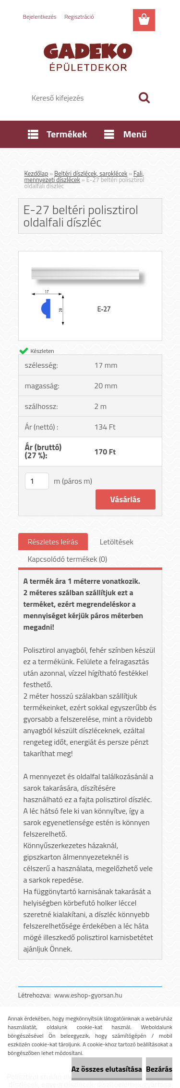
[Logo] (90, 56)
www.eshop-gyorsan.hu (88, 995)
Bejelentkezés (40, 16)
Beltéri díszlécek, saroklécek (90, 173)
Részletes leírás (53, 541)
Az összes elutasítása (107, 1069)
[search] (144, 98)
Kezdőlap (36, 173)
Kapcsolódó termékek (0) (68, 559)
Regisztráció (79, 16)
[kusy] (37, 481)
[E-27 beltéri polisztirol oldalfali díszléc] (90, 255)
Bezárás (159, 1069)
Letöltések (116, 541)
